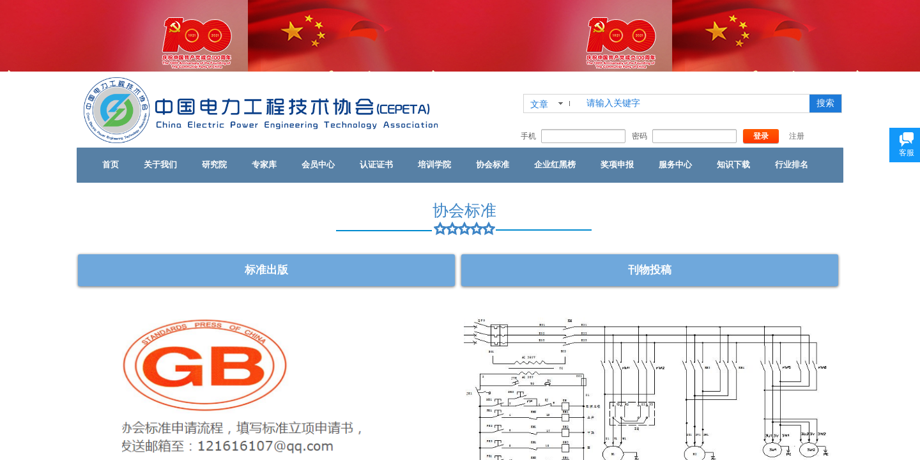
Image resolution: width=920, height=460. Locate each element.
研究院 (214, 164)
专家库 (264, 164)
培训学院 (434, 164)
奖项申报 (617, 164)
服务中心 (675, 164)
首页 (110, 164)
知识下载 (733, 164)
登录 (761, 136)
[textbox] (695, 103)
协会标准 (492, 164)
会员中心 (318, 164)
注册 (796, 136)
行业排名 (791, 164)
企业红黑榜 (555, 164)
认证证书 (376, 164)
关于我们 (160, 164)
